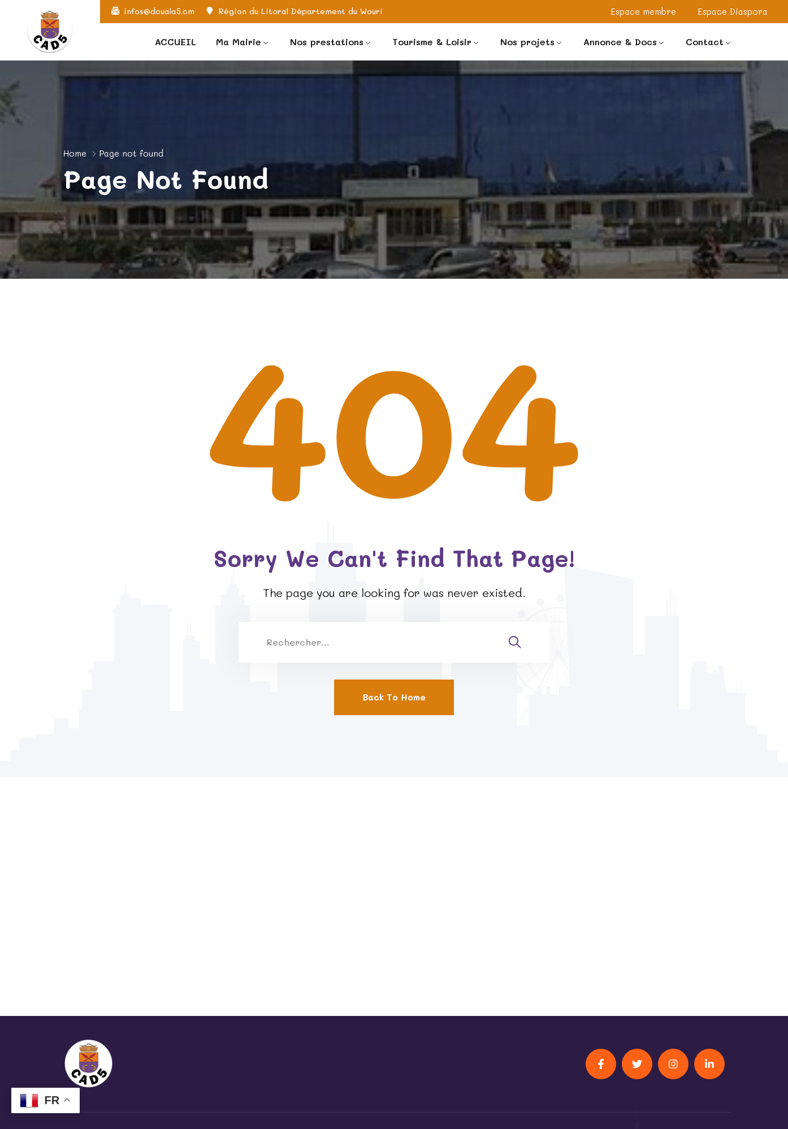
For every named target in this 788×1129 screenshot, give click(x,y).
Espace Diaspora (733, 11)
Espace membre (643, 11)
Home (74, 153)
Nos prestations (326, 41)
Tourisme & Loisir (431, 41)
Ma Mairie (238, 41)
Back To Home (394, 697)
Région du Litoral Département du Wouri (300, 11)
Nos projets (527, 41)
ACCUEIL (175, 41)
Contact (705, 41)
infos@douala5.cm (159, 11)
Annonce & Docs (620, 41)
